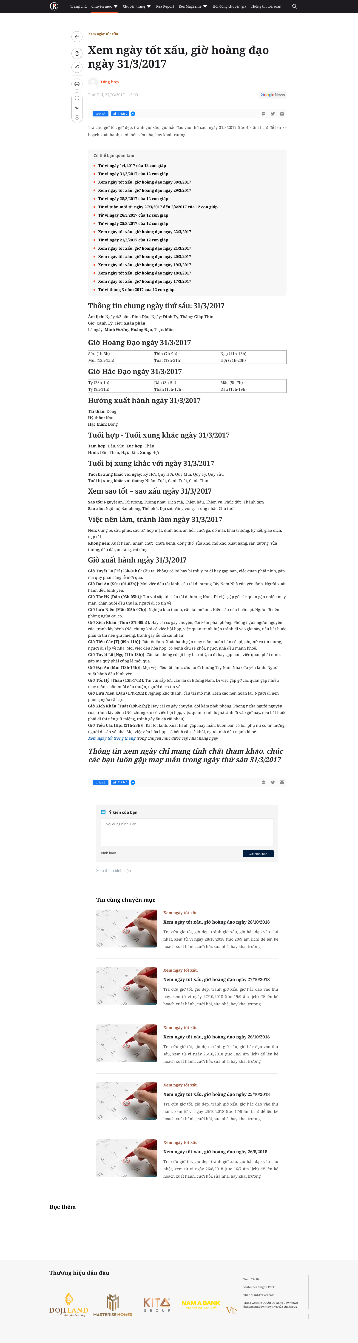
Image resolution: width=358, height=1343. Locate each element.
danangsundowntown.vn (260, 1307)
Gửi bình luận (258, 854)
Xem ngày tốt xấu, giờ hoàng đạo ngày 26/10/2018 (216, 1037)
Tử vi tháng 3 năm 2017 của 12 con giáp (136, 289)
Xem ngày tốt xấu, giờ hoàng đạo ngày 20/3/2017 (144, 256)
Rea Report (165, 6)
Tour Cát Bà (251, 1279)
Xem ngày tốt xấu (103, 34)
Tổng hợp (109, 82)
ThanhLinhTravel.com (259, 1295)
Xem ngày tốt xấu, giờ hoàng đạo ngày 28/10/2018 (216, 922)
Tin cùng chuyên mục (126, 900)
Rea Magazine (193, 6)
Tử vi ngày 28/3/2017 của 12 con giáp (133, 198)
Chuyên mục (104, 6)
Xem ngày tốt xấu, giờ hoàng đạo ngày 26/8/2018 (215, 1152)
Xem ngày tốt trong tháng (111, 738)
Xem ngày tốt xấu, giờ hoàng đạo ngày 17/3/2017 (144, 281)
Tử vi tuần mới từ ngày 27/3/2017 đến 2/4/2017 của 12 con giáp (158, 206)
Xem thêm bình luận (113, 870)
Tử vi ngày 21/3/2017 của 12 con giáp (133, 240)
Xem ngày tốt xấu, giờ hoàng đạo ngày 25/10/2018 (216, 1094)
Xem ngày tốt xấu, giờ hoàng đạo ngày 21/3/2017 (144, 248)
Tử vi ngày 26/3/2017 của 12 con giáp (133, 215)
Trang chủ (78, 6)
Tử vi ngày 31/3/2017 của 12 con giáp (133, 173)
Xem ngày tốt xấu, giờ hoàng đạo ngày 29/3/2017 (144, 190)
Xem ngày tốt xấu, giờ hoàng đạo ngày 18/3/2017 (144, 273)
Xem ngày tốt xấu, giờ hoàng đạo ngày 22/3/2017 (144, 231)
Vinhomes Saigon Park (259, 1287)
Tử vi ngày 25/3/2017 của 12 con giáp (133, 223)
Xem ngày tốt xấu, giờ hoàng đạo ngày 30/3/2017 (144, 182)
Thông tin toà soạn (266, 6)
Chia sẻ (100, 114)
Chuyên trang (137, 6)
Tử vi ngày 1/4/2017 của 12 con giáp (132, 165)
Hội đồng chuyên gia (229, 6)
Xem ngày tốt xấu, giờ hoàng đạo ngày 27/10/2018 (216, 979)
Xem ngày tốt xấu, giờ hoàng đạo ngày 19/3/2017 (144, 264)
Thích (120, 114)
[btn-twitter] (273, 113)
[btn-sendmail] (282, 113)
